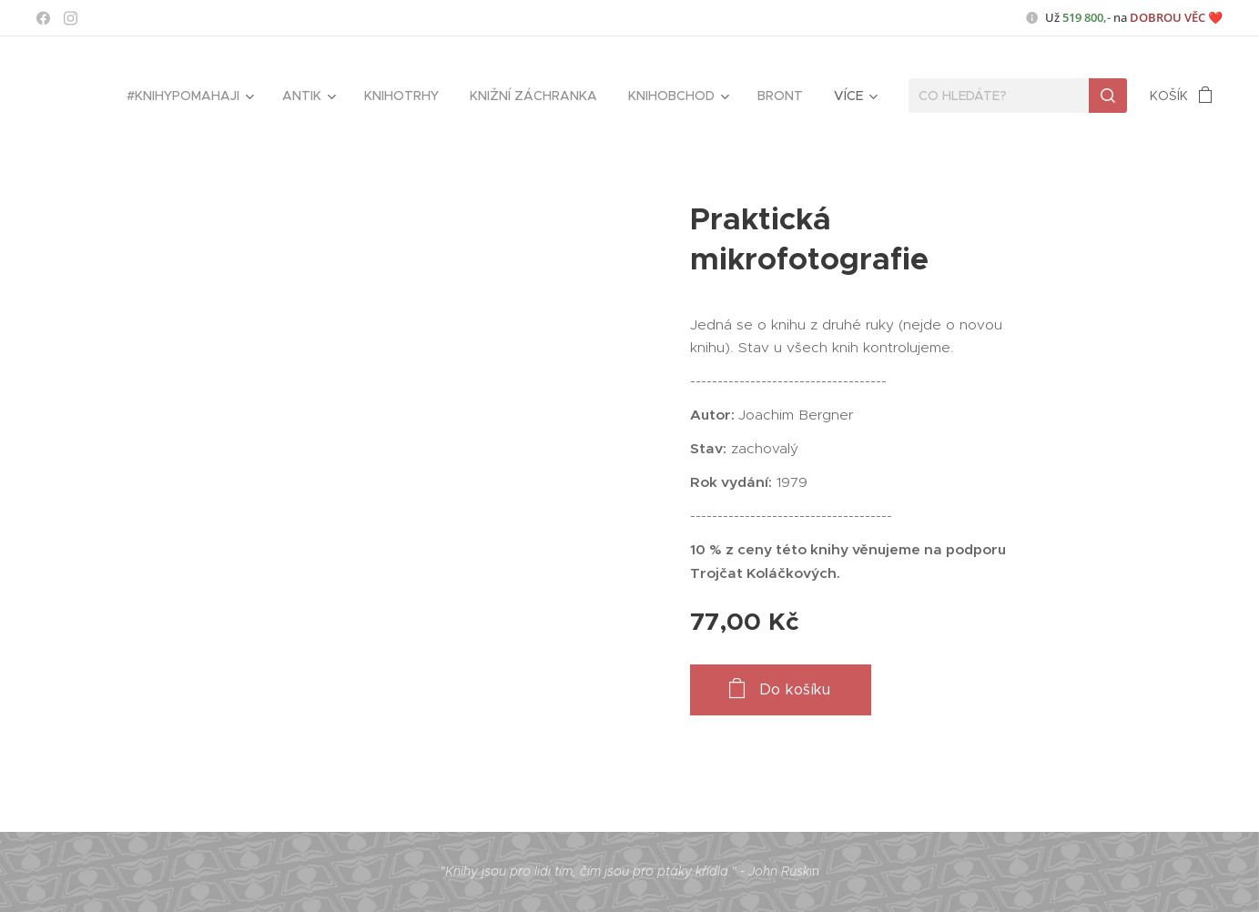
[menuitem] (189, 95)
